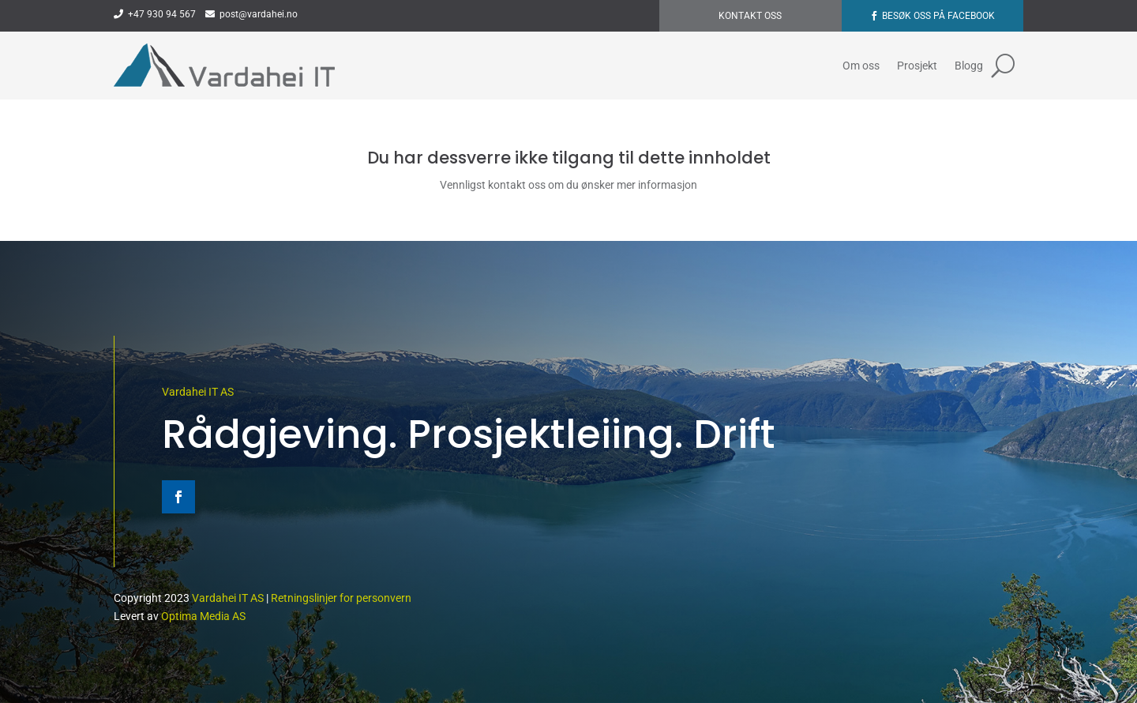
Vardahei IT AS (198, 391)
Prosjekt (917, 65)
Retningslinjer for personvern (341, 598)
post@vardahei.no (251, 14)
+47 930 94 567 (155, 14)
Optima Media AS (203, 616)
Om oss (861, 65)
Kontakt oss (750, 15)
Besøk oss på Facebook (938, 15)
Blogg (969, 65)
